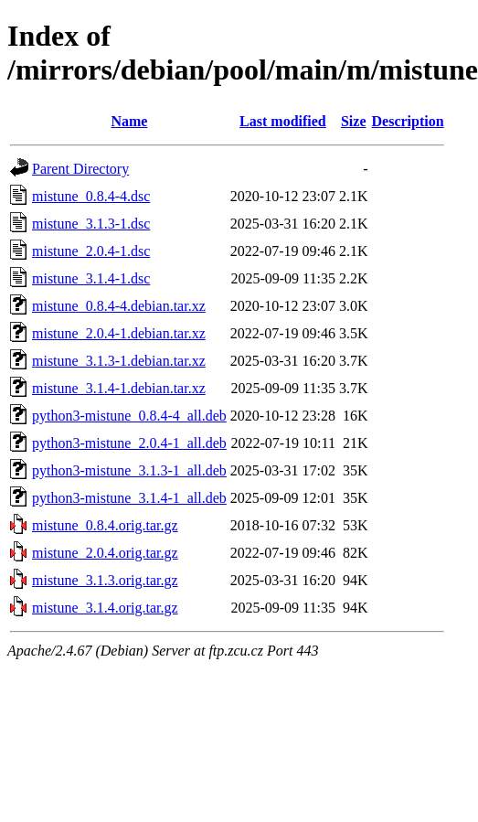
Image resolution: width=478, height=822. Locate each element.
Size (353, 121)
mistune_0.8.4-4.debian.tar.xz (119, 306)
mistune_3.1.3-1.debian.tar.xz (119, 360)
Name (129, 121)
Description (408, 121)
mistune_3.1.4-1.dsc (91, 278)
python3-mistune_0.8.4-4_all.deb (129, 415)
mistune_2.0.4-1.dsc (91, 251)
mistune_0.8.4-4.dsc (91, 196)
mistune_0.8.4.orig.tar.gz (105, 525)
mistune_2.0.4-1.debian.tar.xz (119, 333)
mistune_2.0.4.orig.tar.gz (105, 552)
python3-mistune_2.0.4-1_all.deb (129, 443)
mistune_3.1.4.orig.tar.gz (105, 607)
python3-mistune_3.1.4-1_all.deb (129, 498)
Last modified (282, 121)
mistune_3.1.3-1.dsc (91, 223)
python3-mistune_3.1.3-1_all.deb (129, 470)
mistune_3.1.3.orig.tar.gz (105, 580)
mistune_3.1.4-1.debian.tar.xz (119, 388)
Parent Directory (80, 168)
